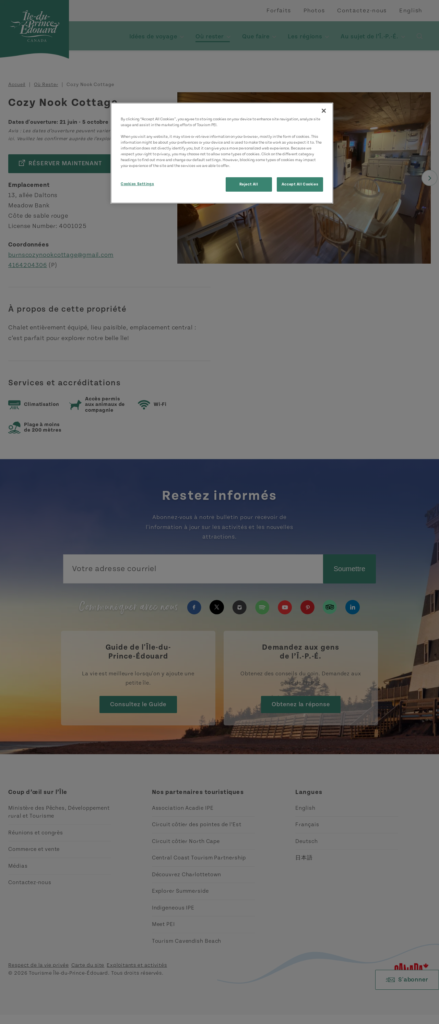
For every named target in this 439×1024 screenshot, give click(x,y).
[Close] (323, 110)
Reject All (248, 184)
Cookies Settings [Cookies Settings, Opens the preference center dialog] (137, 184)
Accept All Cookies (300, 184)
